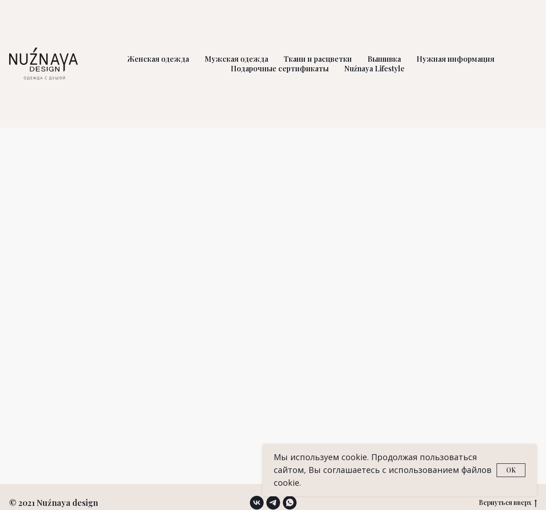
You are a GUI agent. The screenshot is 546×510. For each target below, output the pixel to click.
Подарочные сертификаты (280, 68)
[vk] (257, 503)
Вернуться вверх (508, 503)
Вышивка (384, 59)
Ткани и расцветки (318, 59)
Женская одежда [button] (158, 59)
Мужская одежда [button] (236, 59)
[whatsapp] (290, 503)
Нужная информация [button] (455, 59)
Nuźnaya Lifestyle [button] (374, 68)
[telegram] (273, 503)
